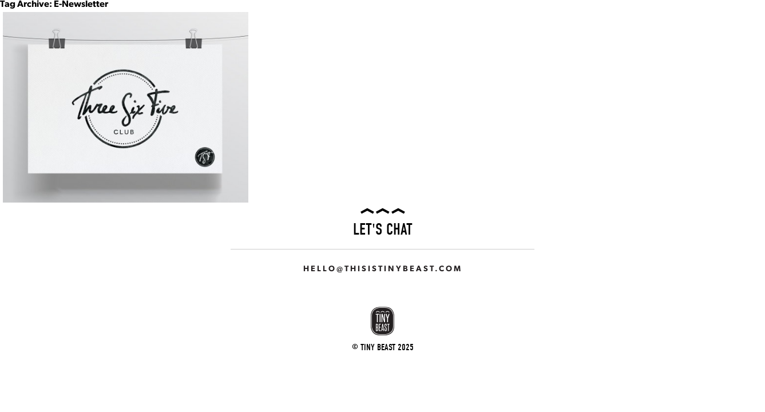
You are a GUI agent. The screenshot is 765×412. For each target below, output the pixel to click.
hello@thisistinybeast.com (382, 269)
